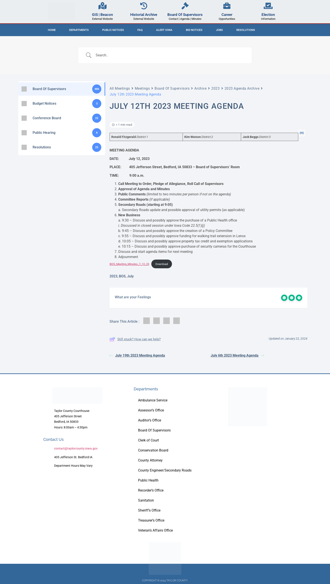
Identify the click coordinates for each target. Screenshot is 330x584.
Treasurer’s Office (151, 520)
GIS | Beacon (102, 14)
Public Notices (113, 30)
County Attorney (150, 460)
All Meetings (120, 88)
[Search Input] (170, 55)
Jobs (219, 30)
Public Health (148, 480)
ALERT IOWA (164, 30)
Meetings (142, 88)
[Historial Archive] (143, 5)
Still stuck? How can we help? (135, 339)
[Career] (226, 5)
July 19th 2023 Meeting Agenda (137, 355)
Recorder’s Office (150, 490)
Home (52, 30)
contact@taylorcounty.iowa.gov (76, 448)
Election (268, 14)
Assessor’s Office (151, 410)
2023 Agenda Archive (242, 88)
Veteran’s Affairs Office (155, 530)
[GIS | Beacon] (102, 5)
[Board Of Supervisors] (185, 5)
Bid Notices (194, 30)
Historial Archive (143, 14)
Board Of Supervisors (185, 14)
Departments (79, 30)
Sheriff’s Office (149, 510)
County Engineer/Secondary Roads (165, 470)
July (130, 276)
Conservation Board (153, 450)
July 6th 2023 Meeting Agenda (237, 355)
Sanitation (146, 500)
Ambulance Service (152, 400)
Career (227, 14)
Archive (200, 88)
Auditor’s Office (149, 420)
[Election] (268, 5)
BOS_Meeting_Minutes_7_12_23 (129, 264)
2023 (215, 88)
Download (161, 264)
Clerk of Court (148, 440)
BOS (122, 276)
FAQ (140, 30)
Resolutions (245, 30)
